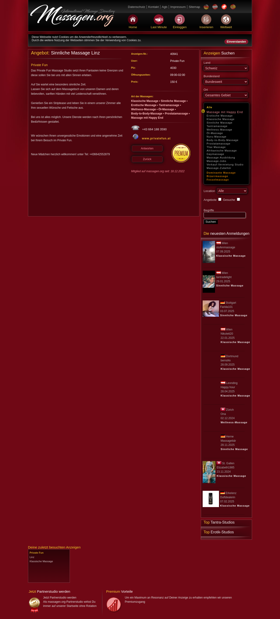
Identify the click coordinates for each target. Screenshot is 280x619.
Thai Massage (216, 147)
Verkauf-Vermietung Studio (225, 164)
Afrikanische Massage (222, 150)
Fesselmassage (218, 179)
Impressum (178, 7)
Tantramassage (217, 126)
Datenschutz (136, 7)
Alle (209, 107)
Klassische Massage (221, 119)
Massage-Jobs (216, 161)
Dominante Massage (221, 172)
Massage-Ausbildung (221, 157)
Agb (164, 7)
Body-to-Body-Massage (223, 140)
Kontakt (153, 7)
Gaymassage (215, 154)
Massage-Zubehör (219, 168)
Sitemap (194, 7)
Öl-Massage (215, 133)
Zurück (147, 159)
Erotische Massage (220, 115)
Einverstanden (236, 41)
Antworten (147, 148)
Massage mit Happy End (225, 112)
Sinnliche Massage (219, 122)
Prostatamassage (218, 143)
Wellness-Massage (219, 129)
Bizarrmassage (217, 176)
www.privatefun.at (156, 138)
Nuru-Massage (216, 136)
